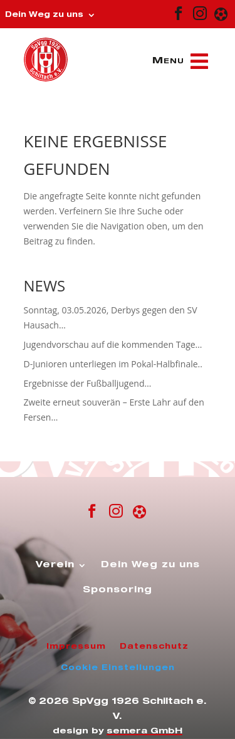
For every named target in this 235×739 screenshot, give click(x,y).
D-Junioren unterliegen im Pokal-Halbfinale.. (113, 364)
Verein (55, 565)
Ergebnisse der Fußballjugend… (88, 383)
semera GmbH (144, 732)
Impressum (76, 647)
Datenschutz (154, 647)
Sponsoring (117, 590)
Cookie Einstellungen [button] (118, 668)
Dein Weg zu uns (44, 15)
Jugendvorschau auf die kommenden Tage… (113, 344)
